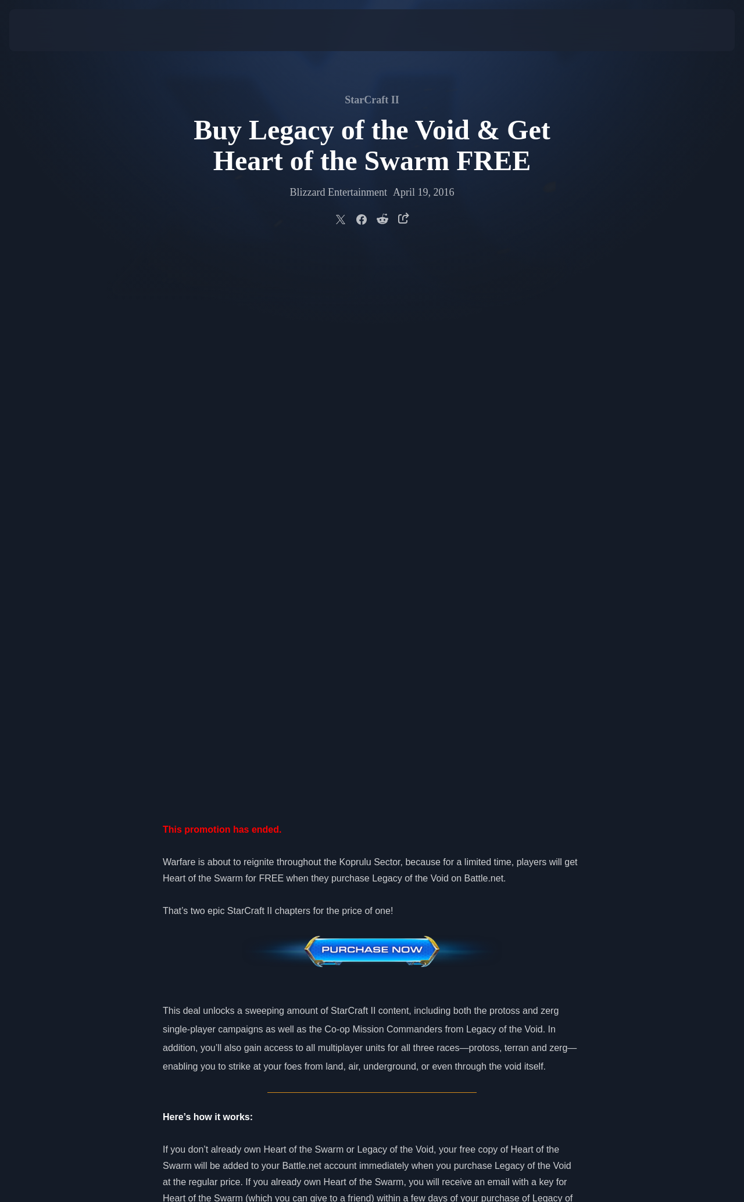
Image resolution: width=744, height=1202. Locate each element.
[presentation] (45, 30)
